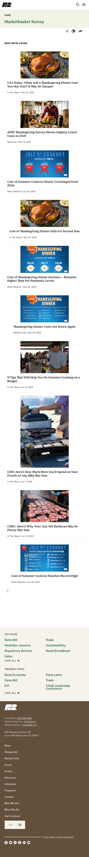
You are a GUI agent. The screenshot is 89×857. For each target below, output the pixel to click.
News (8, 745)
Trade (50, 640)
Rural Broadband (58, 650)
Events (8, 771)
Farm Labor (54, 674)
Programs (10, 790)
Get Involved (12, 816)
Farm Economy (15, 674)
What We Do (12, 809)
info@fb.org (30, 721)
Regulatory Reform (18, 650)
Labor (9, 656)
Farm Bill (11, 640)
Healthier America (18, 645)
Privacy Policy (49, 837)
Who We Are (12, 803)
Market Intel (12, 758)
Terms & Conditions (65, 837)
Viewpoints (11, 752)
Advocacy (10, 777)
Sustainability (56, 645)
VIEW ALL (12, 660)
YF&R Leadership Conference (58, 687)
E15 (7, 685)
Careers (9, 797)
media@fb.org (29, 724)
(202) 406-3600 (24, 718)
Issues (8, 765)
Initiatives (10, 784)
